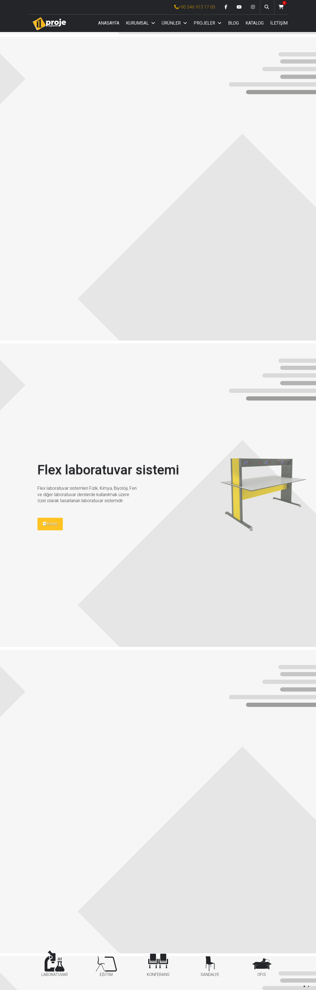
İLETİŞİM (279, 23)
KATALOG (254, 23)
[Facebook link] (225, 7)
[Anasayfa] (49, 23)
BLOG (233, 23)
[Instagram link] (253, 7)
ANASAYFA (108, 23)
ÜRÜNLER (174, 23)
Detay (50, 532)
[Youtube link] (239, 7)
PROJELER (208, 23)
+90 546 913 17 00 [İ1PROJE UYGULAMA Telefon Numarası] (194, 7)
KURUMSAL (140, 23)
